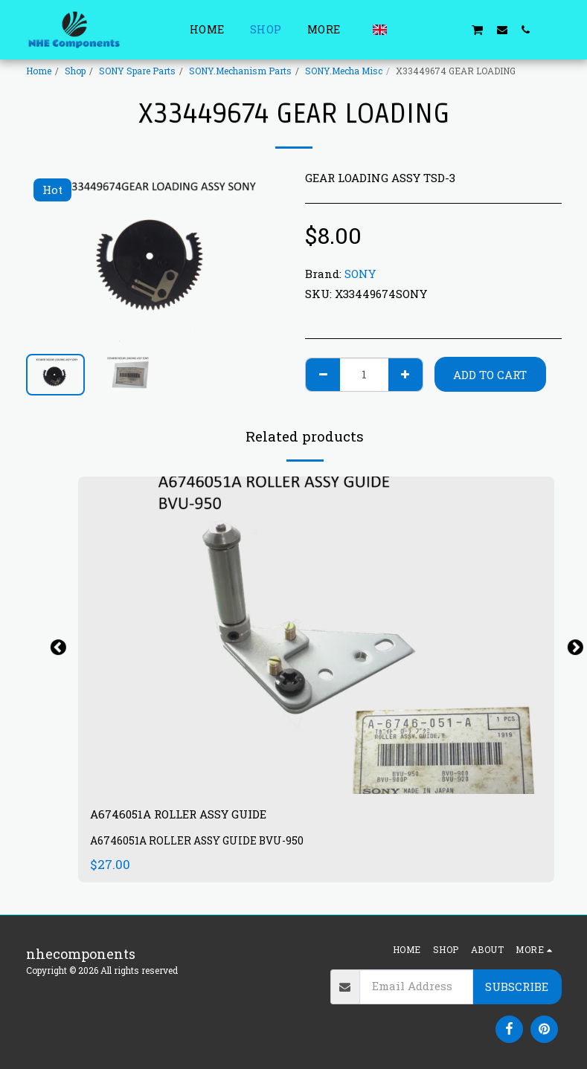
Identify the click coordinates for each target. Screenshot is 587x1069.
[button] (405, 29)
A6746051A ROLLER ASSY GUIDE (197, 815)
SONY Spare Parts (137, 71)
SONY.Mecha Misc (343, 71)
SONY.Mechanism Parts (240, 71)
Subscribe (516, 986)
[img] (316, 635)
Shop (75, 71)
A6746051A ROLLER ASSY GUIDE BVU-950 (201, 844)
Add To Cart (490, 374)
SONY (360, 273)
